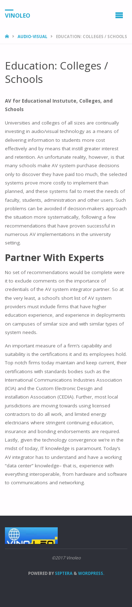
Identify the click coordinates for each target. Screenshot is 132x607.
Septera (63, 573)
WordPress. (91, 573)
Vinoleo (17, 15)
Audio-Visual (33, 36)
